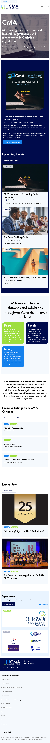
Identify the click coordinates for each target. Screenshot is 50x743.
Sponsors (4, 724)
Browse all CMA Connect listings (12, 418)
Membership (5, 696)
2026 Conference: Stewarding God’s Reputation (21, 195)
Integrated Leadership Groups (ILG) (12, 687)
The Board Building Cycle (16, 237)
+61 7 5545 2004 (29, 663)
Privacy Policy (7, 732)
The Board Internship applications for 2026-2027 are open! (24, 576)
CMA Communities (6, 691)
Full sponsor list (43, 604)
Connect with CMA (9, 668)
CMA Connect (5, 683)
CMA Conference (6, 708)
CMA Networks (5, 679)
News (2, 720)
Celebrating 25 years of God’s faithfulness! (24, 531)
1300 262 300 (28, 661)
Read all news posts (9, 491)
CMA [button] (9, 1)
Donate (19, 668)
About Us (4, 716)
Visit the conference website (12, 142)
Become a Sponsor (8, 604)
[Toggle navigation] (42, 6)
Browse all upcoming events (11, 160)
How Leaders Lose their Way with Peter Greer (25, 277)
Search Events (5, 703)
